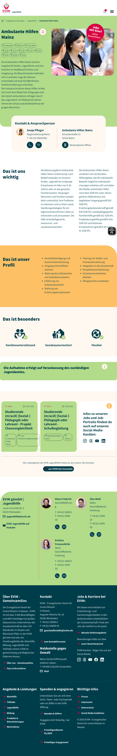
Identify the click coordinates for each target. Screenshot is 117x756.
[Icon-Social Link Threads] (85, 660)
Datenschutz (87, 707)
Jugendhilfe (16, 12)
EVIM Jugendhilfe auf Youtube (17, 525)
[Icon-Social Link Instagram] (80, 660)
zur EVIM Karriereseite (58, 468)
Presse (84, 696)
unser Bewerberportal (92, 643)
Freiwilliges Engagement (56, 742)
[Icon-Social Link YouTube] (91, 660)
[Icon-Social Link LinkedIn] (103, 660)
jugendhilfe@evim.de (18, 516)
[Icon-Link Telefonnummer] (58, 527)
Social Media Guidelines (92, 713)
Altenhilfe (12, 696)
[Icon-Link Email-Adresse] (65, 527)
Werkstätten (13, 726)
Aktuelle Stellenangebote (93, 632)
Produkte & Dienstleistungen (15, 720)
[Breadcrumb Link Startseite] (2, 21)
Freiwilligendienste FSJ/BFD (53, 731)
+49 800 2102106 (50, 666)
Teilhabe (11, 702)
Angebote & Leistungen (15, 21)
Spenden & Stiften (53, 713)
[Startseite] (6, 8)
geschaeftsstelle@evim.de (58, 630)
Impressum (86, 702)
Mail (46, 671)
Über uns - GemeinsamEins (20, 662)
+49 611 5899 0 (64, 512)
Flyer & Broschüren (16, 668)
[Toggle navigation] (112, 11)
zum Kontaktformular (55, 641)
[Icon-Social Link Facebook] (97, 660)
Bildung (11, 713)
